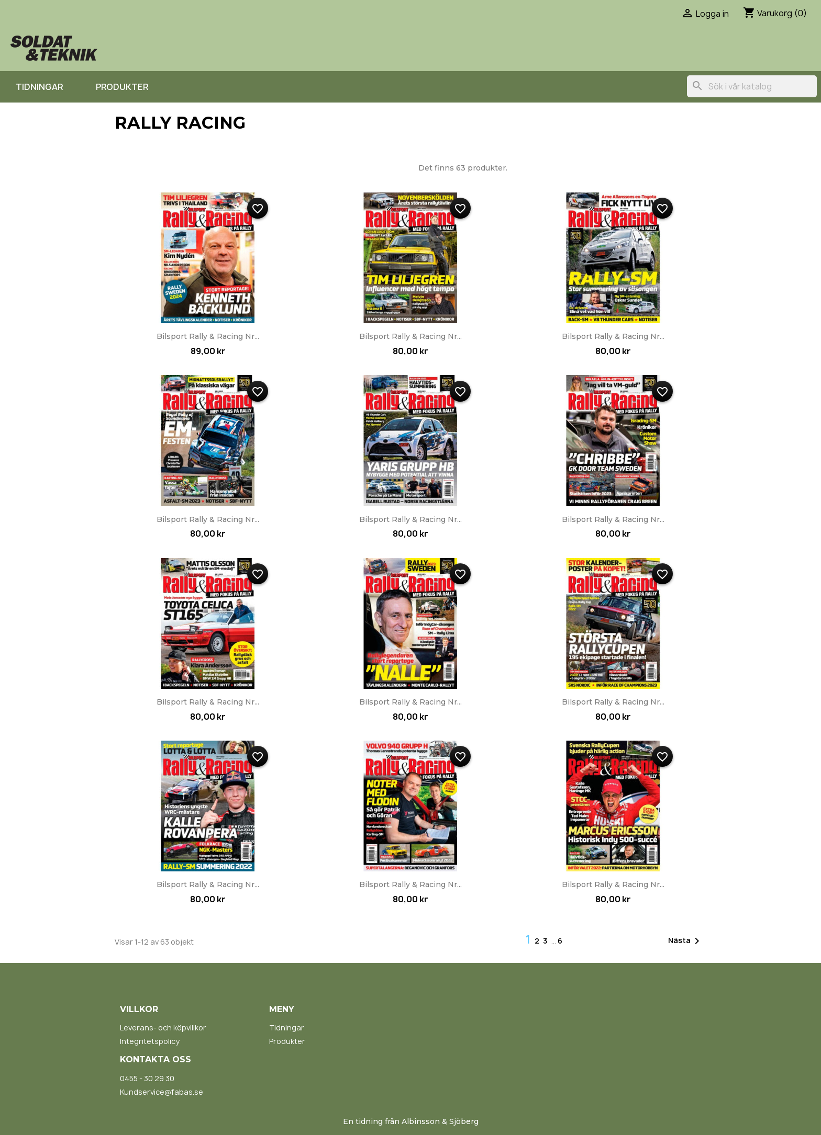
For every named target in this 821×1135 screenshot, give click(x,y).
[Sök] (752, 86)
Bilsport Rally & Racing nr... (208, 336)
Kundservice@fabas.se (161, 1092)
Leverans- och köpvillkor (163, 1027)
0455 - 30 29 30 (147, 1078)
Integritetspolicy (150, 1041)
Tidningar (39, 87)
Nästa (685, 941)
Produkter (122, 87)
